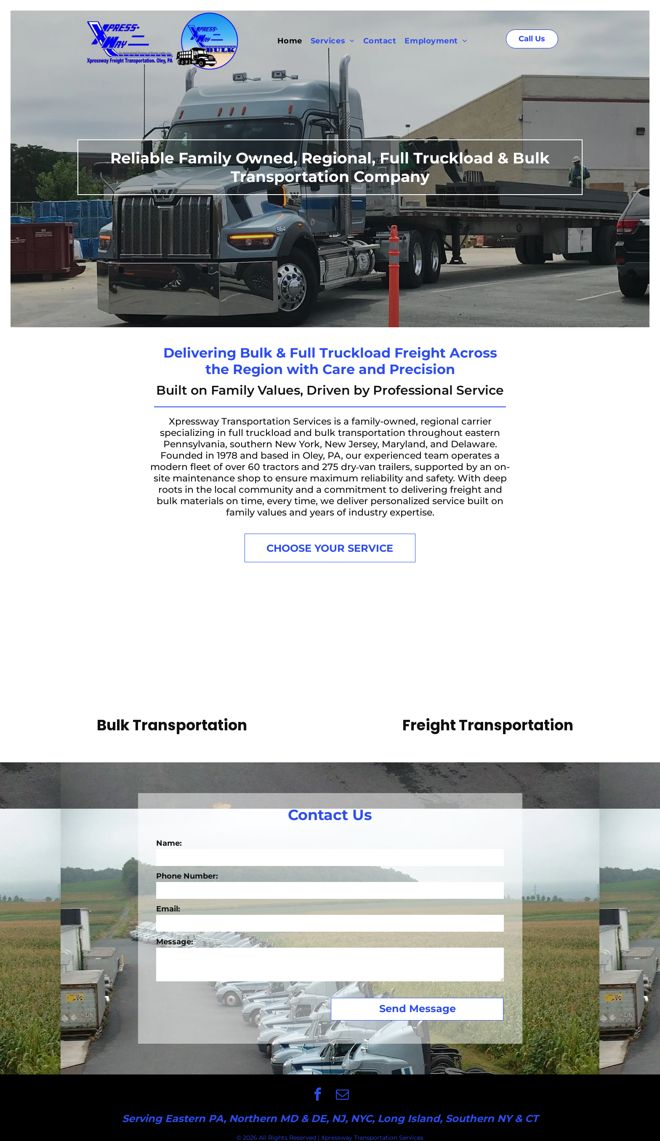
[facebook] (317, 1095)
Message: (174, 941)
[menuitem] (289, 40)
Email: (168, 909)
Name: (169, 843)
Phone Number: (187, 876)
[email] (342, 1095)
